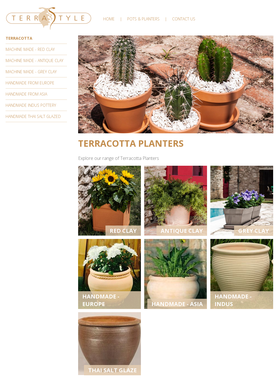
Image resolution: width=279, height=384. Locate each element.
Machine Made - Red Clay (30, 49)
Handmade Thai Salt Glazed (33, 116)
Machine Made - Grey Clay (31, 71)
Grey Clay (253, 230)
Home (109, 19)
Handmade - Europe (100, 300)
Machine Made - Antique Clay (34, 60)
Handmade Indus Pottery (31, 105)
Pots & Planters (143, 19)
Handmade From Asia (26, 94)
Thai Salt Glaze (112, 370)
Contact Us (183, 19)
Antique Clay (182, 230)
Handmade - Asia (177, 304)
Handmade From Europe (30, 83)
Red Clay (123, 230)
